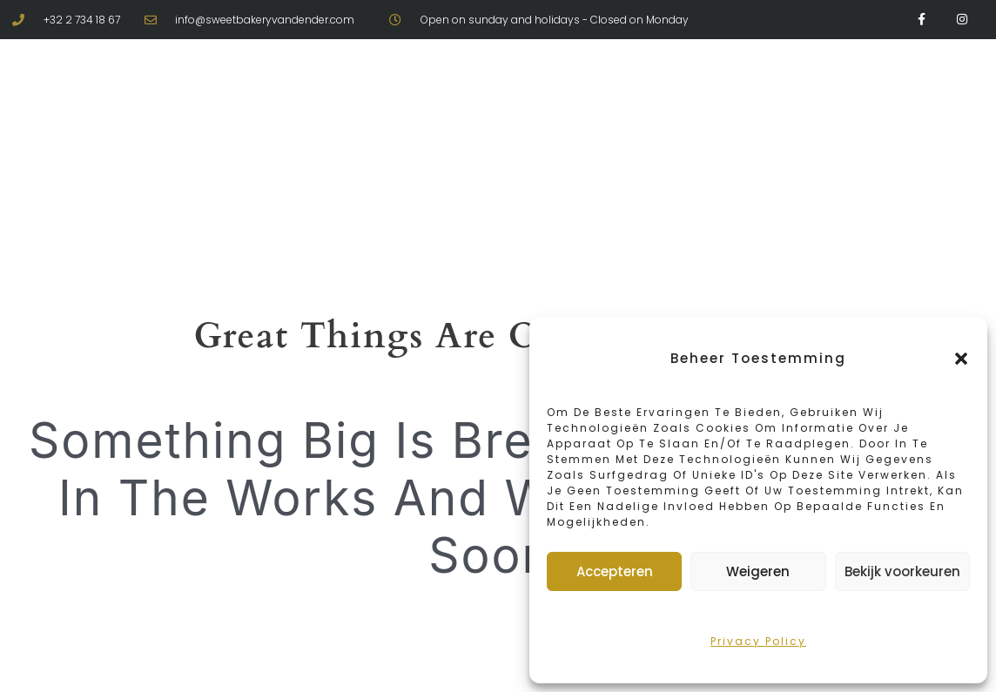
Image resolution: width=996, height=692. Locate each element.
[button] (961, 358)
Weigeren (758, 571)
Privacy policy (758, 641)
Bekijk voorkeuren (902, 571)
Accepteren (614, 571)
